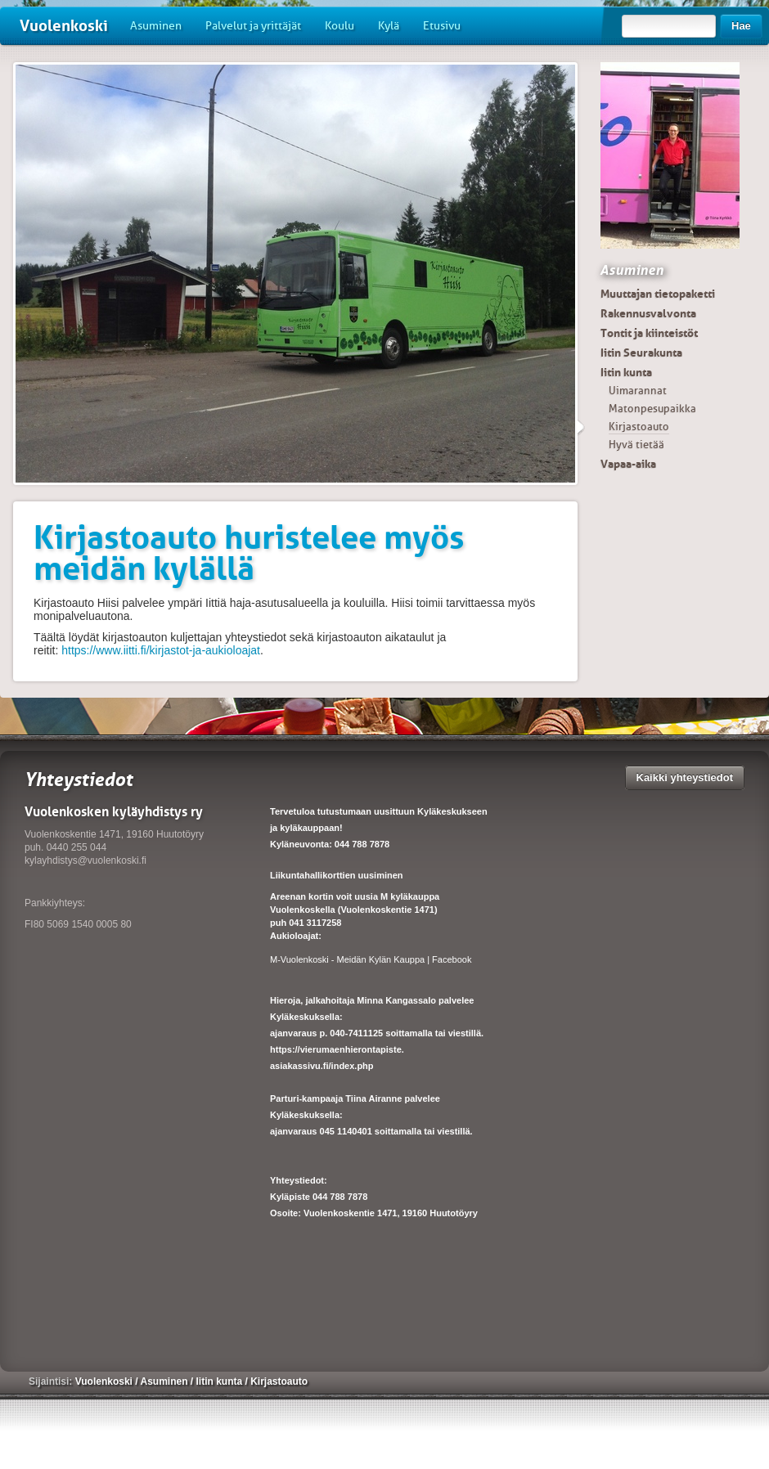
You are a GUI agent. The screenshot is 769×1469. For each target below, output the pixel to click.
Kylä (388, 26)
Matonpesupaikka (652, 409)
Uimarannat (638, 391)
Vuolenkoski (64, 25)
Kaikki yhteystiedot (685, 777)
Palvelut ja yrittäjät (253, 26)
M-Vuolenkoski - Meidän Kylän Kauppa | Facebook (370, 959)
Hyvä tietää (636, 444)
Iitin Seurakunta (641, 352)
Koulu (339, 26)
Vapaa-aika (628, 463)
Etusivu (442, 26)
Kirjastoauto (639, 427)
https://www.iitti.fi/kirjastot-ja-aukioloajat (160, 650)
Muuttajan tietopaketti (657, 293)
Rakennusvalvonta (648, 313)
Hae (741, 26)
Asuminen (156, 26)
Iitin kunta (626, 372)
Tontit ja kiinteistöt (649, 333)
